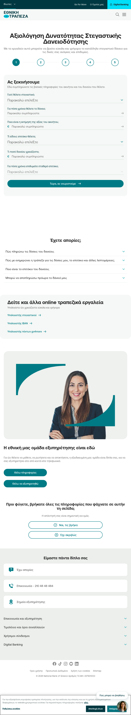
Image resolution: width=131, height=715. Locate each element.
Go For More (80, 4)
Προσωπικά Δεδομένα (57, 671)
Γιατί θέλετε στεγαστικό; (21, 94)
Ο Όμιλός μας (97, 4)
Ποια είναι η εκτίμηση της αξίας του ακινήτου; (32, 122)
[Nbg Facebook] (54, 664)
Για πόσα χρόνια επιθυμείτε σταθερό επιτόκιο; (32, 166)
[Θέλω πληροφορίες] (25, 472)
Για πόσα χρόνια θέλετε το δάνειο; (26, 108)
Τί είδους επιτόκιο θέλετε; (21, 136)
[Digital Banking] (119, 4)
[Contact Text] (65, 586)
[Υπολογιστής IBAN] (20, 323)
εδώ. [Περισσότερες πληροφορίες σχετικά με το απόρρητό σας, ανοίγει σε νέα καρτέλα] (86, 703)
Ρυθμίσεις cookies (11, 709)
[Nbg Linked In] (77, 664)
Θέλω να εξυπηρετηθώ (25, 483)
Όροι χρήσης (36, 671)
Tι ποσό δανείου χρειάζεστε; (23, 151)
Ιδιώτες (10, 4)
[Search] (117, 14)
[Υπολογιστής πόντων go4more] (27, 331)
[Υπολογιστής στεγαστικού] (24, 315)
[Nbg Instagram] (65, 664)
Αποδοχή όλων (95, 709)
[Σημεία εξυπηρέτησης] (65, 602)
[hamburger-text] (124, 14)
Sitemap (97, 671)
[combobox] (65, 99)
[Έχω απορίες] (65, 570)
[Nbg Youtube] (71, 664)
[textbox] (65, 100)
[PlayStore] (65, 652)
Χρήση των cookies (81, 671)
